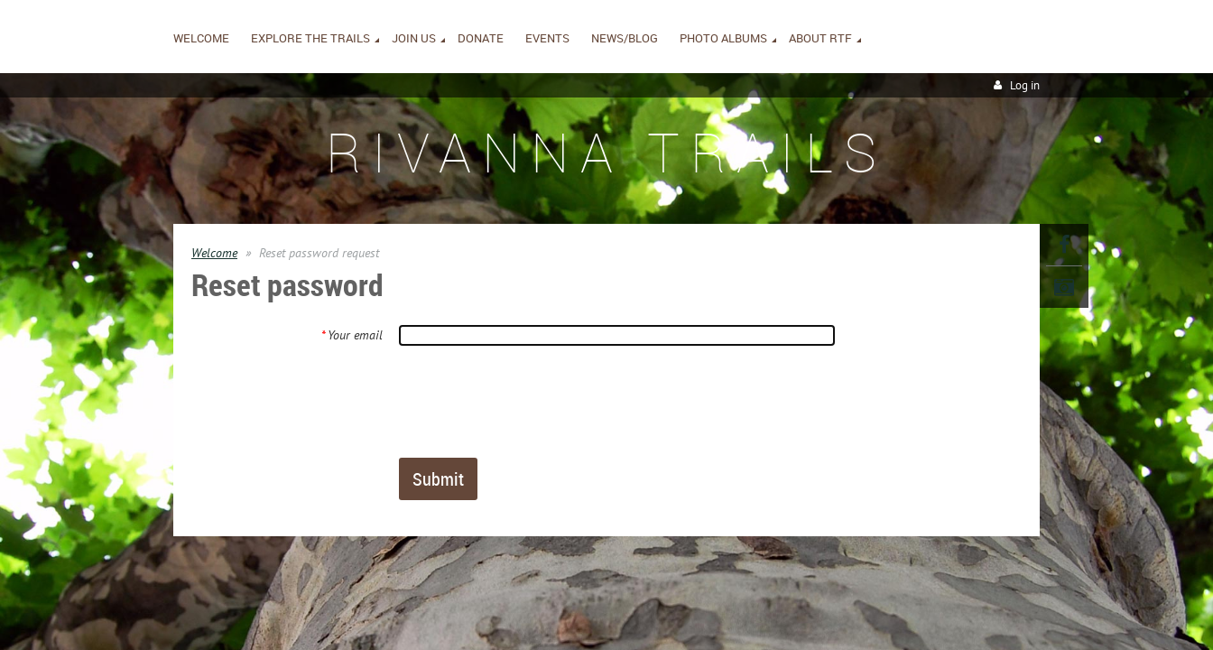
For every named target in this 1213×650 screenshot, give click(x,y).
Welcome (214, 253)
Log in (1025, 85)
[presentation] (536, 401)
